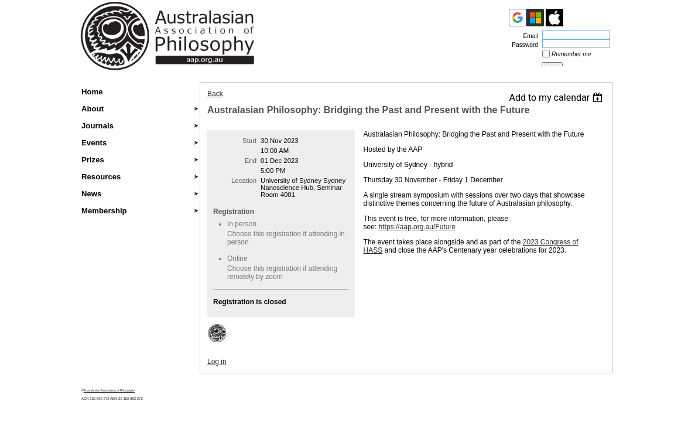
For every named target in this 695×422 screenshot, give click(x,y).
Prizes (92, 159)
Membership (104, 210)
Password (523, 45)
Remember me (571, 54)
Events (94, 142)
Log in (217, 362)
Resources (101, 176)
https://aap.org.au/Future (417, 227)
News (91, 193)
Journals (97, 125)
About (92, 108)
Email (528, 36)
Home (92, 91)
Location (243, 180)
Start (249, 140)
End (250, 160)
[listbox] (557, 97)
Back (215, 94)
